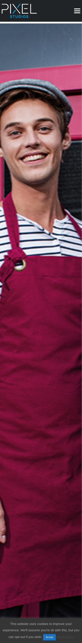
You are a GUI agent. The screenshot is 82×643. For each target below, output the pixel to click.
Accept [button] (49, 637)
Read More (65, 637)
